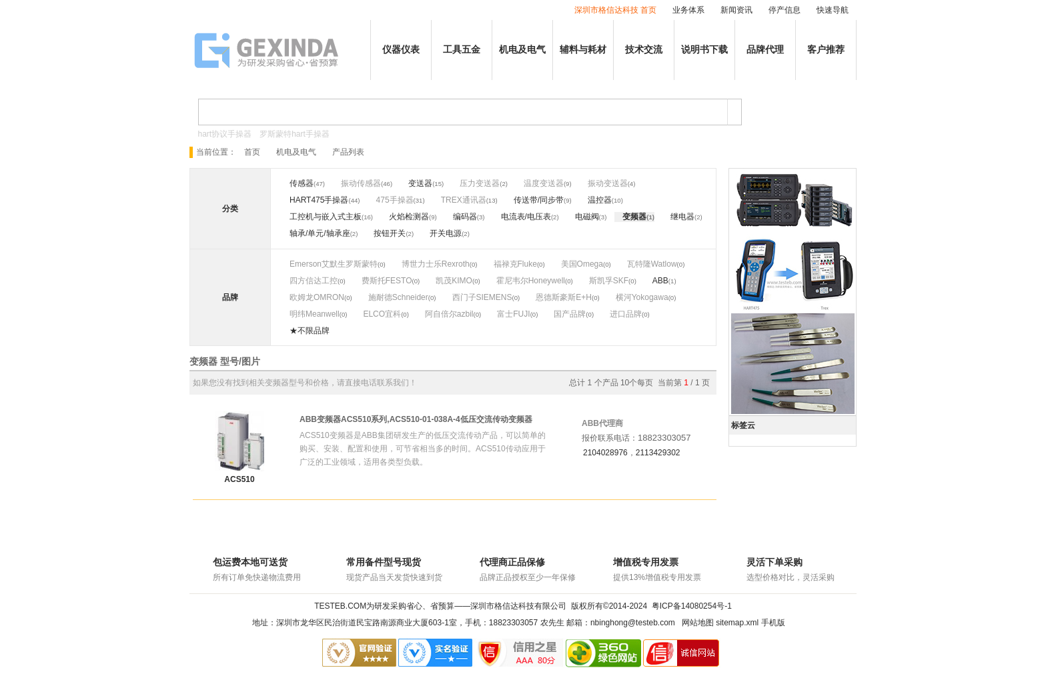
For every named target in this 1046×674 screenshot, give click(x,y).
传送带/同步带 (539, 200)
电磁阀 (587, 216)
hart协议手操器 (225, 134)
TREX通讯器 (463, 200)
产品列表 (348, 152)
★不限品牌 (310, 330)
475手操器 (395, 200)
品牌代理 (765, 50)
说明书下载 (704, 50)
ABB (660, 280)
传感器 (302, 183)
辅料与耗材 (583, 50)
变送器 (420, 183)
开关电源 (446, 233)
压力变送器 (480, 183)
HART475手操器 (319, 200)
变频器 (634, 216)
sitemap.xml (737, 622)
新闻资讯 (736, 10)
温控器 (600, 200)
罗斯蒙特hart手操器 (294, 134)
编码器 (465, 216)
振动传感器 (361, 183)
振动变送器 (608, 183)
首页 (252, 152)
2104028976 (605, 452)
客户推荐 (826, 50)
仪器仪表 (401, 50)
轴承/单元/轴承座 (320, 233)
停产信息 (784, 10)
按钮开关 (390, 233)
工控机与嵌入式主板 (326, 216)
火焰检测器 (409, 216)
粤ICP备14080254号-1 (692, 606)
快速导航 (833, 10)
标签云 (743, 425)
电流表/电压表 (526, 216)
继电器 (682, 216)
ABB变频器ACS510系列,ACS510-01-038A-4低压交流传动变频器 (416, 419)
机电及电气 (522, 50)
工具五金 (461, 50)
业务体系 (688, 10)
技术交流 (643, 50)
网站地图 (698, 622)
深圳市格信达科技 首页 (615, 10)
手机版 (773, 622)
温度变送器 (544, 183)
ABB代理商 (602, 423)
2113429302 (658, 452)
